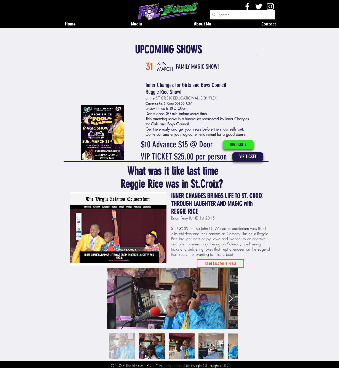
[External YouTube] (104, 81)
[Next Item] (230, 298)
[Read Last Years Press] (220, 263)
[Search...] (242, 14)
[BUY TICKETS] (238, 144)
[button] (247, 156)
